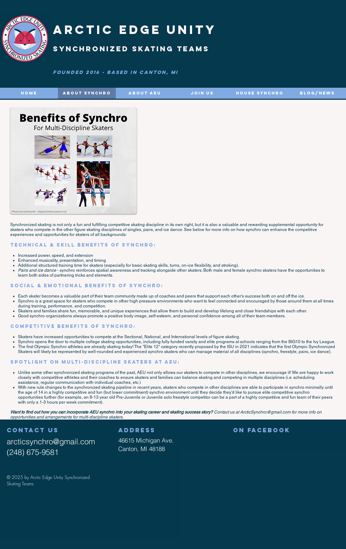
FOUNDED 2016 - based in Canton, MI (115, 72)
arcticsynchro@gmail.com (51, 441)
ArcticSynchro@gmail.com (265, 412)
